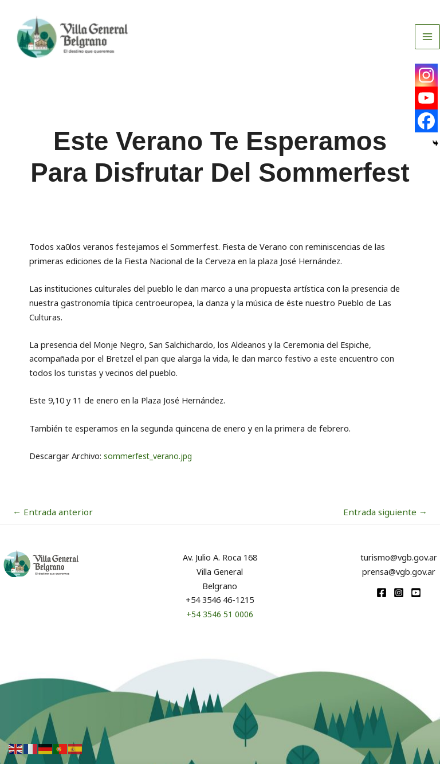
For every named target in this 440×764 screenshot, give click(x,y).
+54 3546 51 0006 (219, 613)
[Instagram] (426, 75)
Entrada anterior (50, 511)
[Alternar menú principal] (427, 44)
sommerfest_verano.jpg (149, 455)
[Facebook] (426, 120)
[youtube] (416, 591)
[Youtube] (426, 98)
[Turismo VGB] (88, 44)
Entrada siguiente (388, 511)
